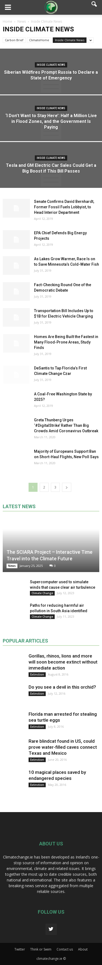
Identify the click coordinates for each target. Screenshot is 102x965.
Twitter (19, 949)
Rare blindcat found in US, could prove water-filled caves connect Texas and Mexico (63, 747)
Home (7, 21)
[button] (94, 7)
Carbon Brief (14, 40)
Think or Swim (40, 949)
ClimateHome (39, 40)
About (83, 949)
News (12, 566)
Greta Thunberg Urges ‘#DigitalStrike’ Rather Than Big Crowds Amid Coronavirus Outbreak (66, 425)
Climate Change (42, 593)
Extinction (37, 674)
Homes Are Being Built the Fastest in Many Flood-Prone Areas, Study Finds (66, 342)
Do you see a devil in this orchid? (62, 687)
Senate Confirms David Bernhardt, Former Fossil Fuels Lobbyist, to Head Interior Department (64, 207)
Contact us (65, 949)
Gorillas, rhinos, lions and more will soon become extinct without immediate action (63, 662)
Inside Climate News (69, 40)
